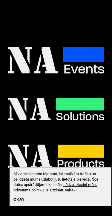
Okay (18, 199)
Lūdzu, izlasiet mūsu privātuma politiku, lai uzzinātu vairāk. (55, 187)
